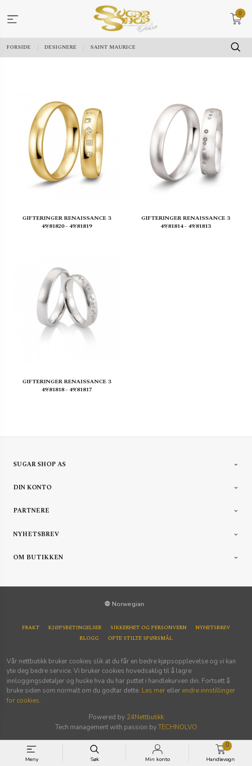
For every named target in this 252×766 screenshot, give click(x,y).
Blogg (89, 638)
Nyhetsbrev (213, 628)
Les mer (153, 690)
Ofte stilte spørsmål (140, 638)
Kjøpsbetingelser (74, 628)
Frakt (30, 628)
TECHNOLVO (177, 727)
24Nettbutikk (145, 717)
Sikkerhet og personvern (148, 628)
